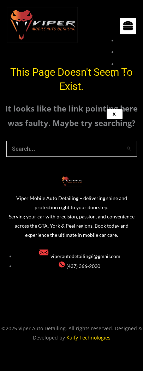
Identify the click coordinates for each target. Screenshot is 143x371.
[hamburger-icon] (128, 26)
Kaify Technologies (88, 337)
